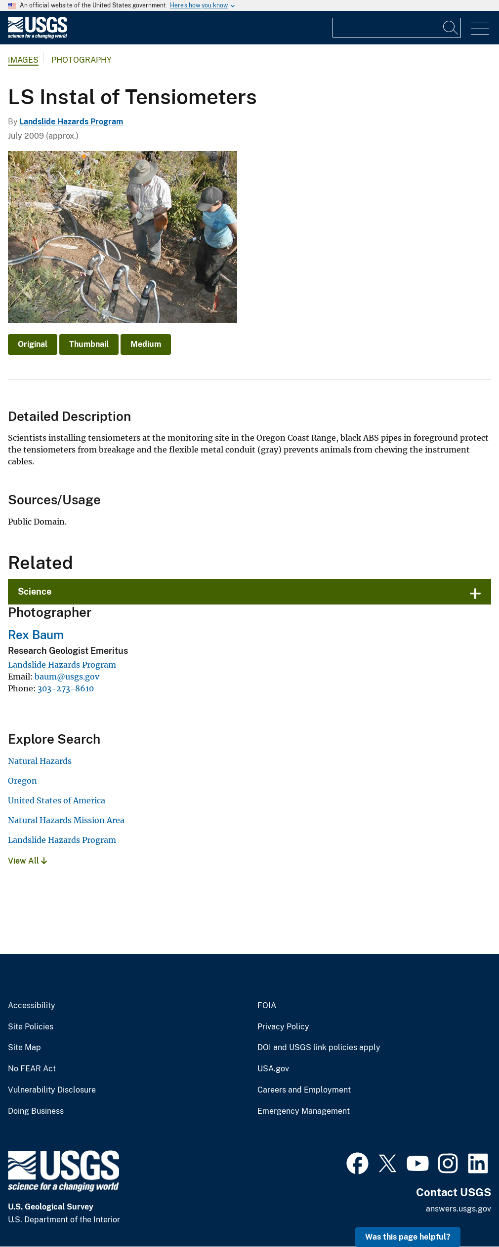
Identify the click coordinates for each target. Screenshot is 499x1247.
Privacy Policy (283, 1026)
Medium (145, 344)
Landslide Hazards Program (71, 121)
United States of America (56, 800)
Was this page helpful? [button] (408, 1237)
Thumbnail (89, 344)
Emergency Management (303, 1111)
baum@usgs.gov (67, 676)
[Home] (37, 36)
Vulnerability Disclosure (52, 1090)
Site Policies (30, 1026)
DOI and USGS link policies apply (318, 1047)
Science (34, 591)
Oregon (22, 781)
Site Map (24, 1047)
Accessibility (31, 1005)
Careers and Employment (304, 1090)
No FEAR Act (32, 1068)
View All (27, 861)
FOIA (266, 1005)
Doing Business (36, 1111)
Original (32, 344)
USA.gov (273, 1068)
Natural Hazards (40, 761)
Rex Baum (36, 635)
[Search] (451, 28)
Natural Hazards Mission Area (66, 820)
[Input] (397, 28)
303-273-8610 (66, 688)
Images (23, 60)
